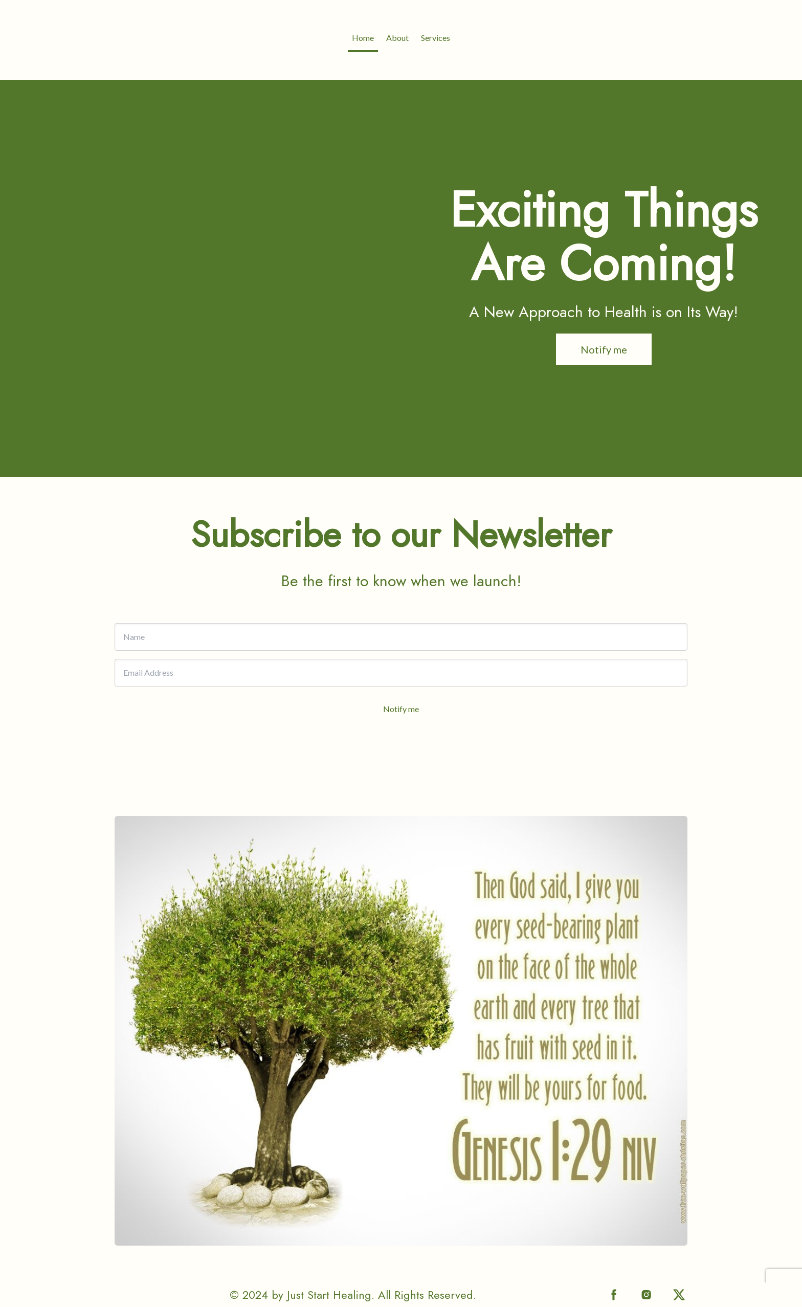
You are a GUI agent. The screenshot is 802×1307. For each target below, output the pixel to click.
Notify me (401, 709)
